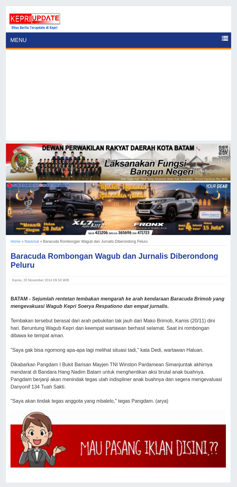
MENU (18, 40)
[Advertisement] (118, 97)
